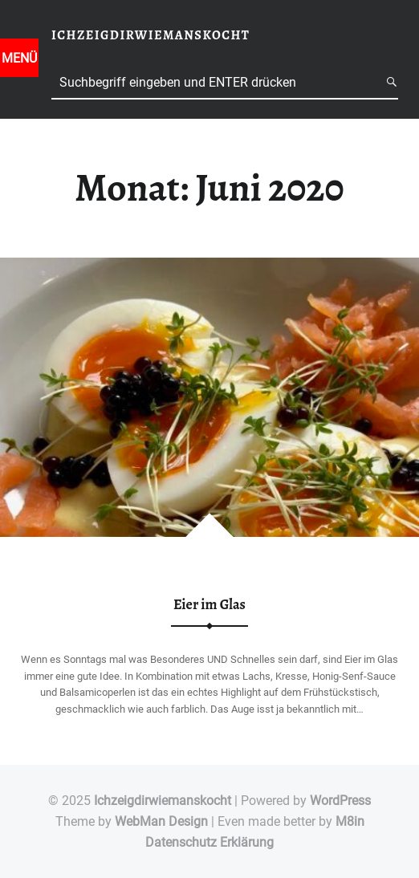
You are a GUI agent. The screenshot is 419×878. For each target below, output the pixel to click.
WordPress (340, 800)
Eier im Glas (209, 604)
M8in (350, 821)
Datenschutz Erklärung (209, 842)
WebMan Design (161, 821)
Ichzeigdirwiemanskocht (162, 800)
